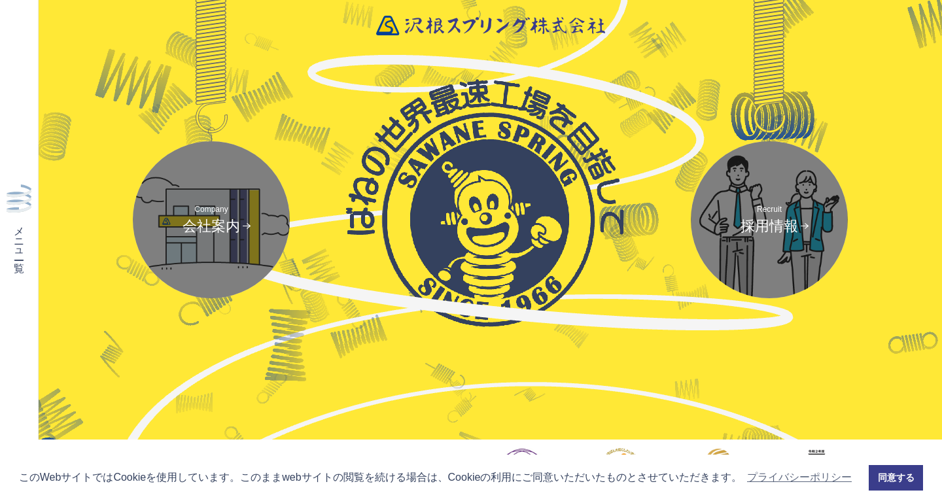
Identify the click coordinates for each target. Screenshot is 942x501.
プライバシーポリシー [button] (799, 477)
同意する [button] (896, 477)
